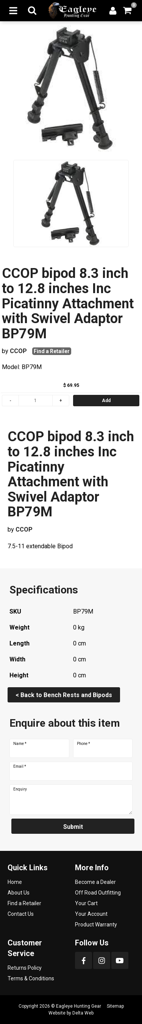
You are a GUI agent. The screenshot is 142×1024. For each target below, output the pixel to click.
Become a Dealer (95, 882)
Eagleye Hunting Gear (78, 1006)
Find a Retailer (52, 351)
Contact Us (21, 914)
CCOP (18, 351)
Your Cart (86, 903)
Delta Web (83, 1013)
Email (19, 766)
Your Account (91, 914)
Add (106, 400)
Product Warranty (96, 924)
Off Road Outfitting (98, 893)
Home (15, 882)
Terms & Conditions (31, 978)
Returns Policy (25, 968)
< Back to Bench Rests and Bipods (64, 695)
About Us (19, 893)
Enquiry (20, 789)
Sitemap (115, 1006)
